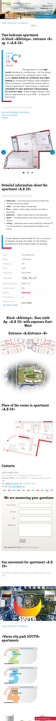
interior (5, 117)
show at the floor (10, 115)
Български (17, 3)
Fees (33, 17)
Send (22, 541)
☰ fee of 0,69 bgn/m (44, 16)
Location (45, 17)
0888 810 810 (11, 483)
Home (4, 23)
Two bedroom (23, 626)
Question (34, 547)
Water (16, 17)
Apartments (12, 626)
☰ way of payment (43, 718)
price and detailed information (15, 112)
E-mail (24, 547)
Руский (27, 3)
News (33, 25)
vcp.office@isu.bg (16, 486)
